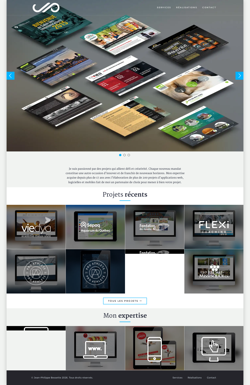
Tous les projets (125, 300)
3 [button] (129, 155)
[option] (125, 75)
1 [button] (120, 155)
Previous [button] (10, 76)
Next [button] (239, 76)
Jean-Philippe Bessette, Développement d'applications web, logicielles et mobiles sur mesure (46, 7)
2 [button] (125, 155)
